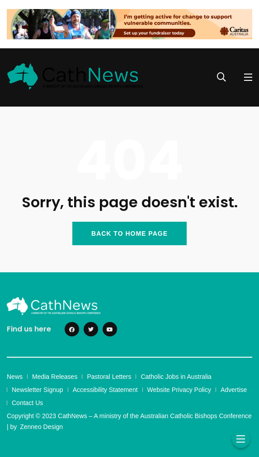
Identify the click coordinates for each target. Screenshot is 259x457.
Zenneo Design (41, 426)
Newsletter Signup (37, 389)
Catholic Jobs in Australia (176, 376)
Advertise (234, 389)
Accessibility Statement (105, 389)
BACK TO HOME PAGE (129, 233)
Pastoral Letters (109, 376)
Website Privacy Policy (179, 389)
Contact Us (27, 402)
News (15, 376)
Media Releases (54, 376)
